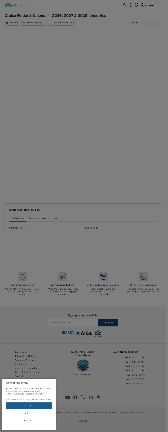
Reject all (29, 413)
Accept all (29, 405)
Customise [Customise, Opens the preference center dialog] (29, 421)
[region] (29, 404)
